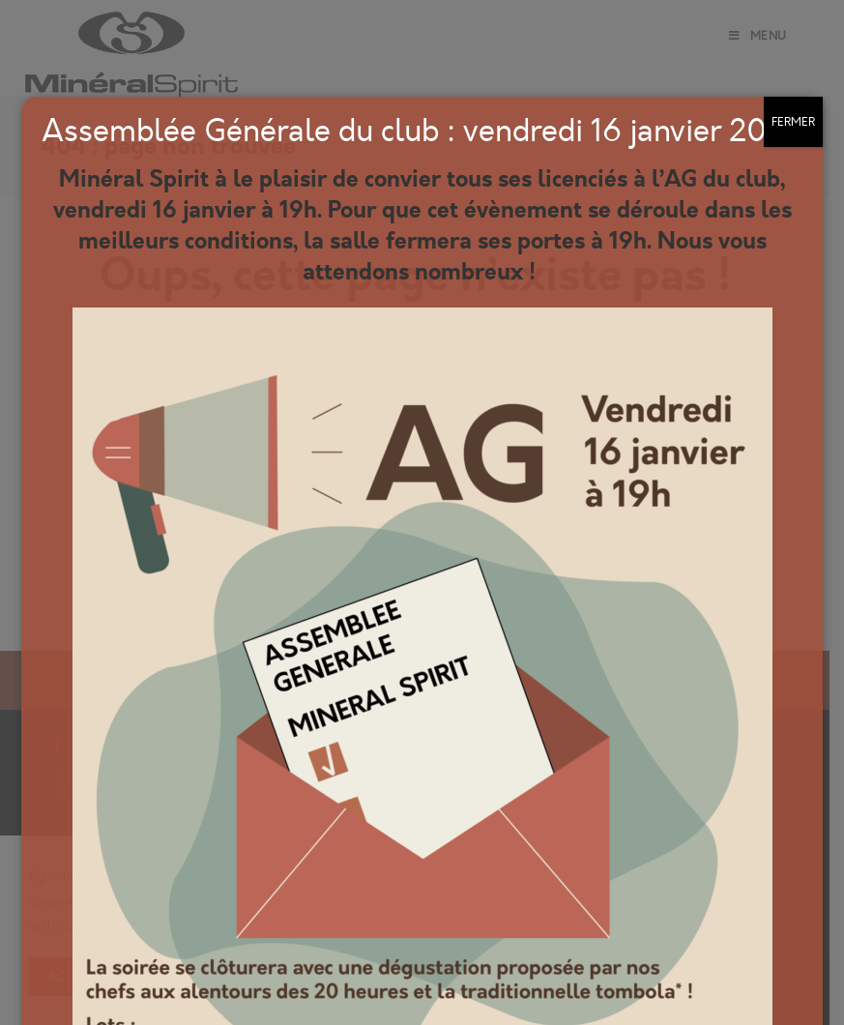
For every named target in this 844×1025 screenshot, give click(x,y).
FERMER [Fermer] (793, 122)
